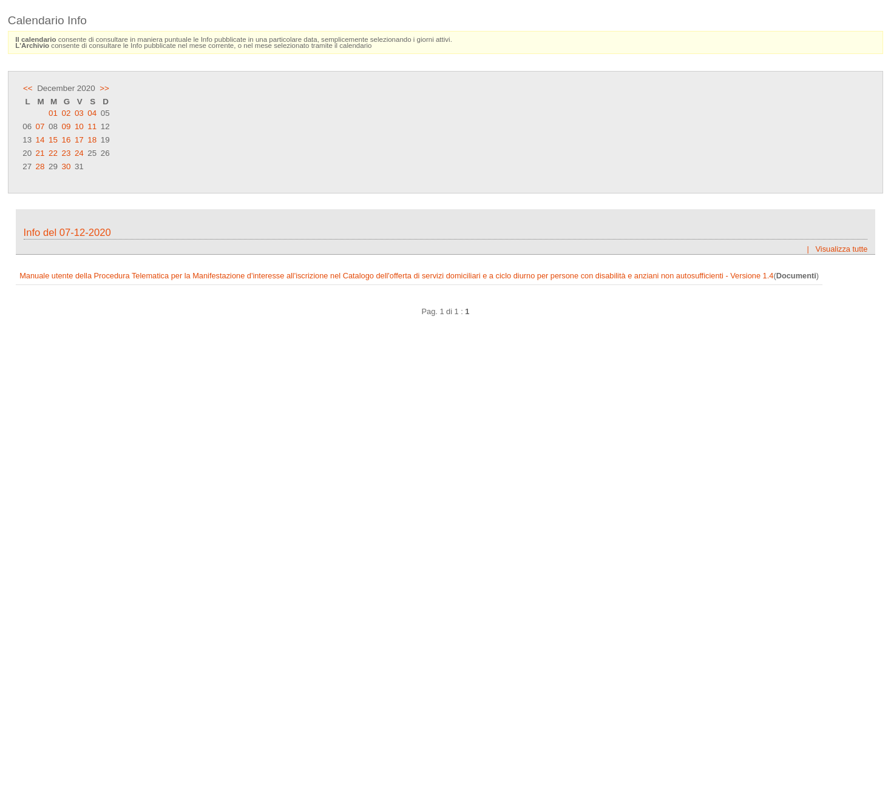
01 (53, 113)
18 (92, 139)
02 (65, 113)
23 (65, 153)
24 (79, 153)
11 (92, 126)
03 (79, 113)
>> (104, 88)
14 (40, 139)
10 (79, 126)
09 (65, 126)
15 (53, 139)
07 (40, 126)
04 (92, 113)
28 (40, 166)
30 (65, 166)
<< (28, 88)
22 (53, 153)
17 (79, 139)
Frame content (445, 496)
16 (65, 139)
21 (40, 153)
